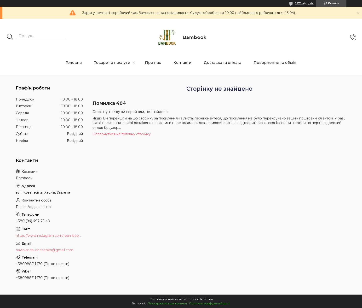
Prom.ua (206, 299)
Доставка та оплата (222, 62)
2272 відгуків (304, 3)
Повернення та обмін (275, 62)
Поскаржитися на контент (167, 303)
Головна (74, 62)
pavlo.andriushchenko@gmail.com (44, 250)
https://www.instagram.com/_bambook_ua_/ (49, 235)
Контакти (182, 62)
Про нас (153, 62)
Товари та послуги (112, 62)
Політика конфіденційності (209, 303)
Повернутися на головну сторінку (121, 134)
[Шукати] (10, 37)
